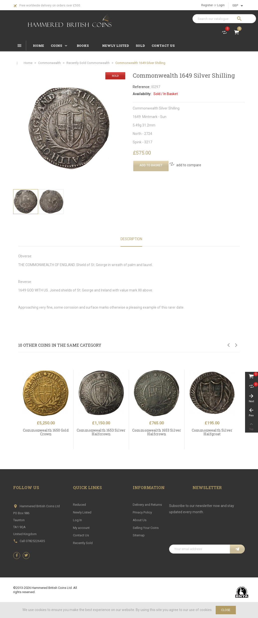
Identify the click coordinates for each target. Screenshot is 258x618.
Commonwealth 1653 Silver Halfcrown (101, 432)
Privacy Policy (142, 512)
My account (81, 528)
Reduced (79, 504)
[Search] (224, 18)
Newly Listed (82, 512)
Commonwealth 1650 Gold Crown (46, 432)
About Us (139, 520)
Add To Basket (150, 165)
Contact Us (81, 535)
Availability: (142, 94)
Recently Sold (83, 543)
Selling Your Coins (146, 528)
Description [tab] (131, 239)
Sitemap (139, 535)
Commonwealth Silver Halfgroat (212, 432)
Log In (77, 520)
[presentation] (207, 532)
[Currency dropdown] (238, 6)
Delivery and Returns (147, 504)
